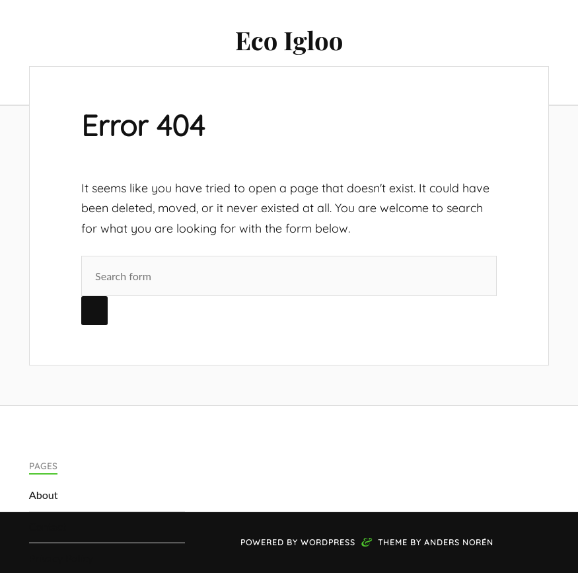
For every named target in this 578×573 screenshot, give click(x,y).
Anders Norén (458, 542)
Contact (47, 526)
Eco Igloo (289, 40)
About (43, 494)
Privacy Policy (61, 558)
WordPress (328, 542)
